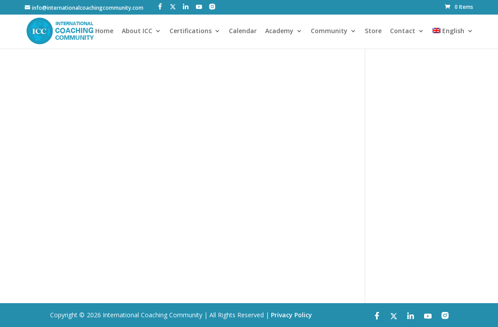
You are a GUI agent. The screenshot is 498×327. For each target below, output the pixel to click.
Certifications (191, 31)
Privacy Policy (291, 315)
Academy (279, 31)
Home (104, 31)
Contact (402, 31)
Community (329, 31)
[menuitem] (452, 38)
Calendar (243, 31)
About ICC (137, 31)
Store (373, 31)
